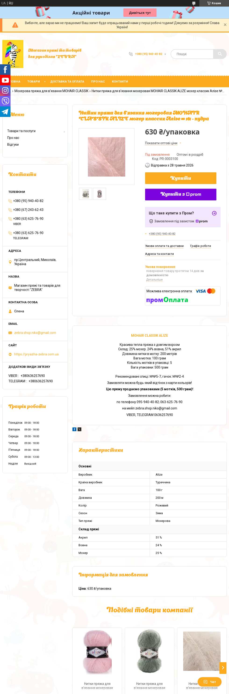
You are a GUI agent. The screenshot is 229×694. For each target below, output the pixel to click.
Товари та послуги (21, 131)
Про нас (98, 81)
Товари (33, 81)
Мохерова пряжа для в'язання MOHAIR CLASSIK (51, 91)
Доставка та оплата (67, 81)
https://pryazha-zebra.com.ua (36, 354)
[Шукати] (220, 54)
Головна (13, 81)
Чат (209, 682)
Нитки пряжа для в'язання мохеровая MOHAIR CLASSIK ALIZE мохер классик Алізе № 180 (149, 686)
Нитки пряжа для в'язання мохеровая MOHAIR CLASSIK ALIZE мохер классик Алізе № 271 (97, 686)
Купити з (181, 194)
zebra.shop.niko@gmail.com (35, 333)
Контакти (120, 81)
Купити (180, 178)
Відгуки (13, 144)
